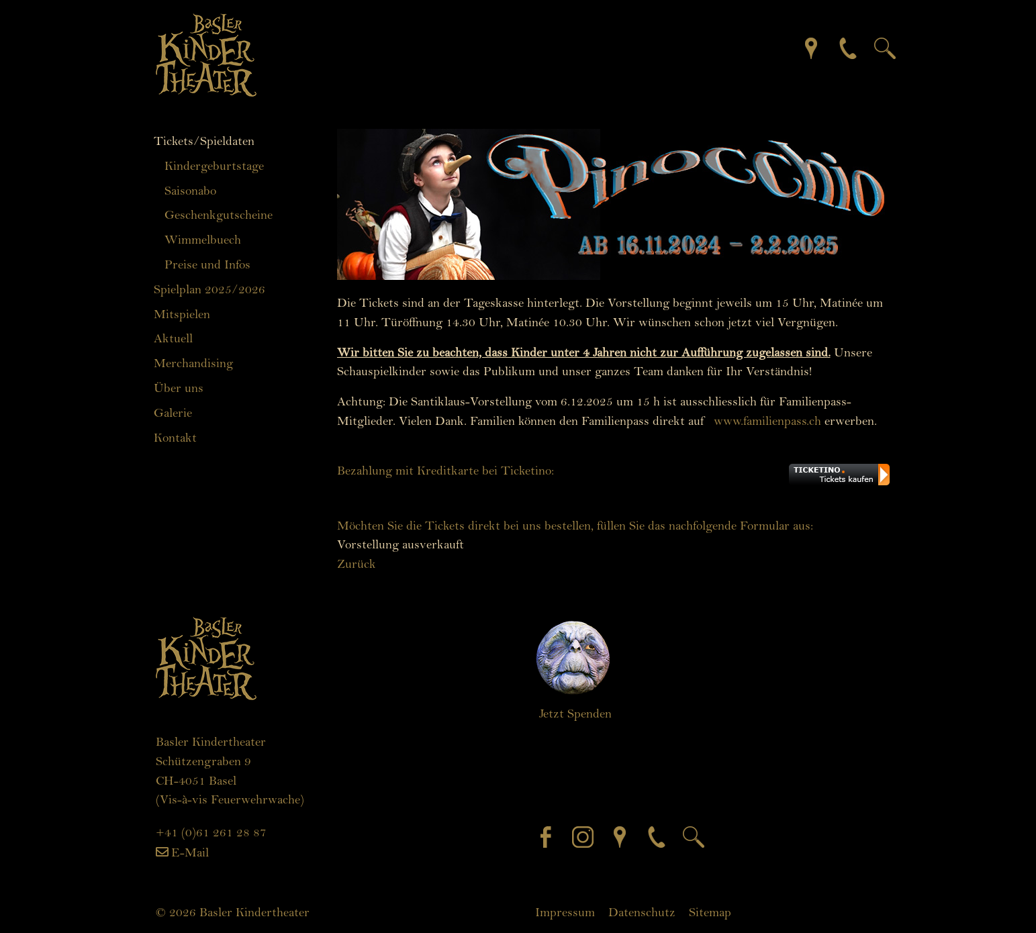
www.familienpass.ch (767, 420)
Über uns (178, 388)
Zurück (356, 563)
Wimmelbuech (202, 239)
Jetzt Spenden (575, 713)
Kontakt (175, 437)
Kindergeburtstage (214, 165)
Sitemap (710, 912)
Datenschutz (641, 912)
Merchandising (193, 363)
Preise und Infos (207, 264)
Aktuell (173, 338)
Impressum (565, 912)
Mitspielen (182, 314)
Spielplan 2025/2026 (209, 289)
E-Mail (190, 852)
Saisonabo (190, 190)
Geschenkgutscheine (218, 214)
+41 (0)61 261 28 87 (211, 832)
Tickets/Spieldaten (204, 141)
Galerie (173, 412)
